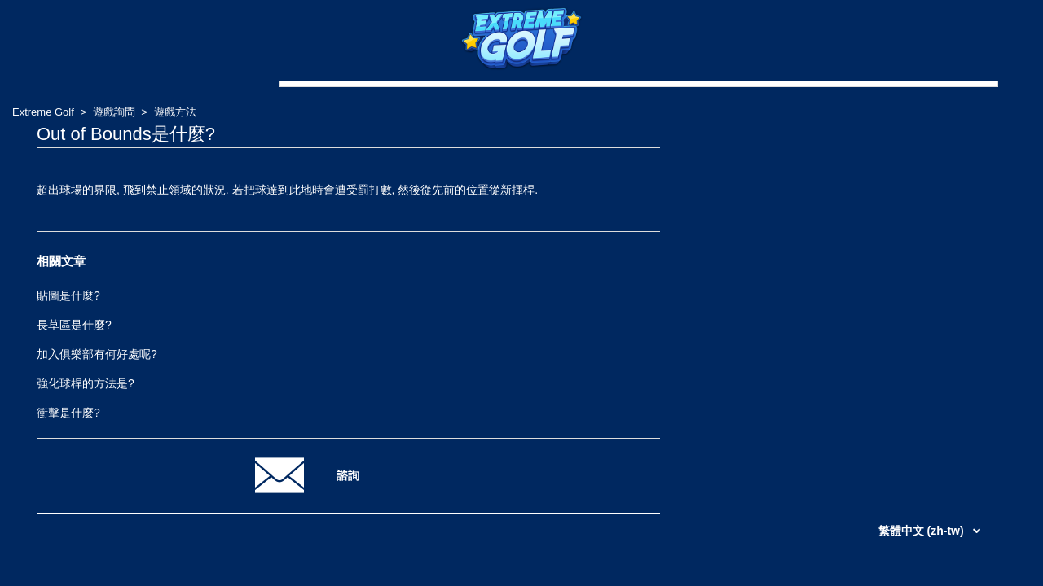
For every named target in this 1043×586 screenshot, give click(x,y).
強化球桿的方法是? (85, 383)
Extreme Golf (43, 112)
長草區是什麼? (74, 324)
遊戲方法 (175, 112)
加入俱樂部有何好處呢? (97, 354)
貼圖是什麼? (68, 295)
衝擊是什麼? (68, 412)
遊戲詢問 (114, 112)
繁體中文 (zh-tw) (922, 530)
